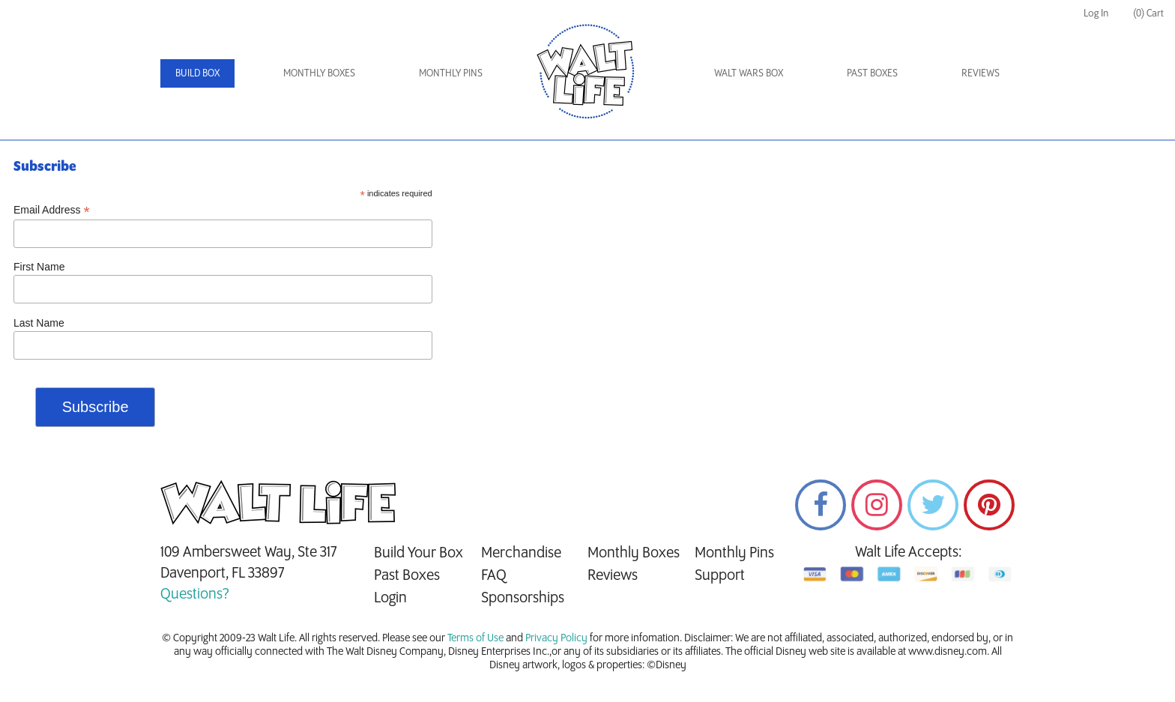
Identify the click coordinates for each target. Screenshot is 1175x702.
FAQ (494, 575)
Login (390, 598)
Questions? (194, 594)
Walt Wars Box (748, 73)
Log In (1096, 13)
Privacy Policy (556, 638)
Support (720, 575)
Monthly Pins (451, 73)
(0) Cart (1148, 13)
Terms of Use (475, 638)
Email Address (51, 210)
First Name (38, 267)
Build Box (197, 73)
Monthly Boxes (319, 73)
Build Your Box (418, 553)
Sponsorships (522, 598)
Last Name (38, 323)
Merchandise (521, 553)
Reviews (980, 73)
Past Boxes (872, 73)
